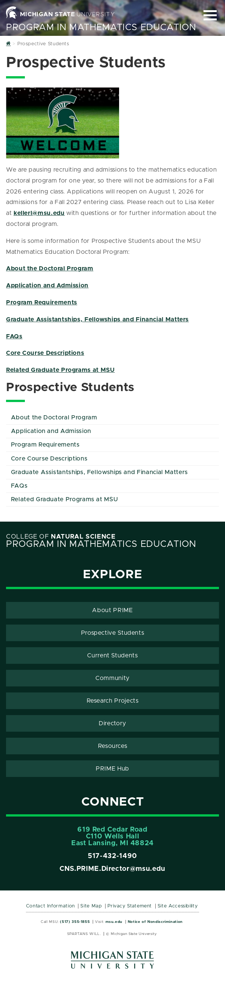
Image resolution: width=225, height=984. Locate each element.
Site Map (91, 906)
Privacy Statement (129, 906)
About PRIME (112, 610)
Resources (112, 746)
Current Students (112, 655)
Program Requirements (41, 302)
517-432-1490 (112, 856)
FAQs (14, 336)
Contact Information (50, 906)
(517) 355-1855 (75, 922)
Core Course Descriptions (45, 353)
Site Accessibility (178, 906)
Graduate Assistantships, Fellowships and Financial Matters (97, 319)
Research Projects (113, 701)
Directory (112, 723)
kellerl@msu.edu (39, 213)
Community (112, 678)
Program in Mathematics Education (101, 27)
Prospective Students (112, 633)
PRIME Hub (112, 769)
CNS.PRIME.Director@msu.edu (112, 869)
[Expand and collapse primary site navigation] (210, 15)
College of (61, 537)
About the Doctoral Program (49, 269)
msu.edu (114, 922)
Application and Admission (47, 285)
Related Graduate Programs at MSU (60, 370)
